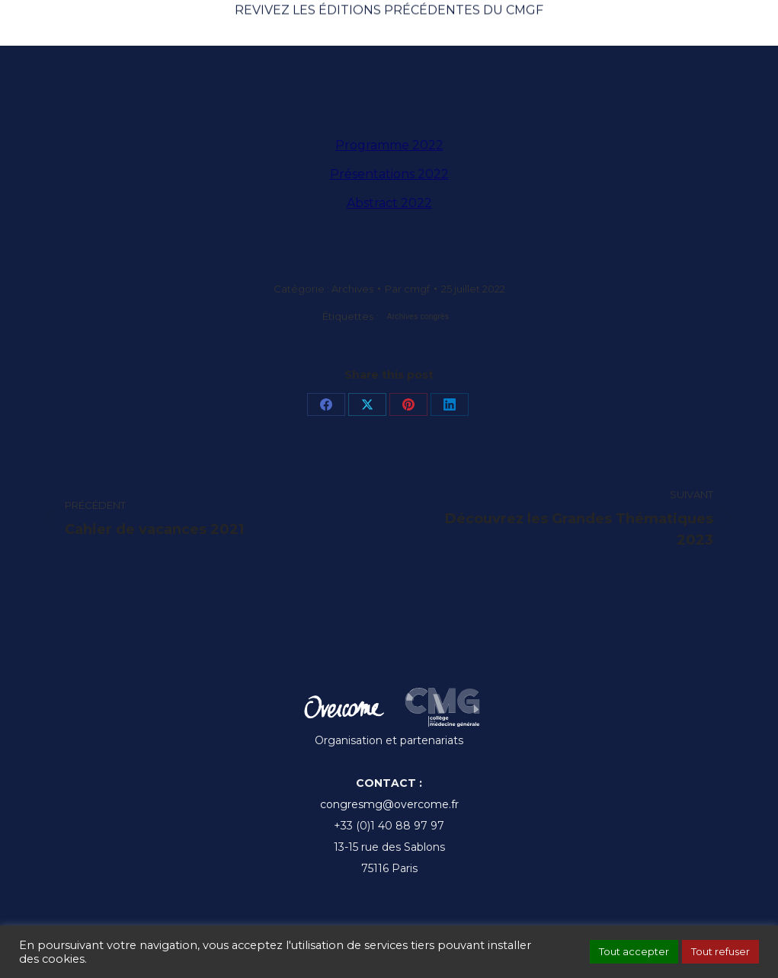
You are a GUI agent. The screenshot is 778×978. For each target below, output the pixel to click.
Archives (352, 289)
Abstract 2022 (389, 203)
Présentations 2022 (389, 174)
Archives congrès (418, 316)
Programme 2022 (389, 145)
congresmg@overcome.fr (389, 804)
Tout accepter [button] (634, 951)
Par (407, 289)
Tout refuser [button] (720, 951)
